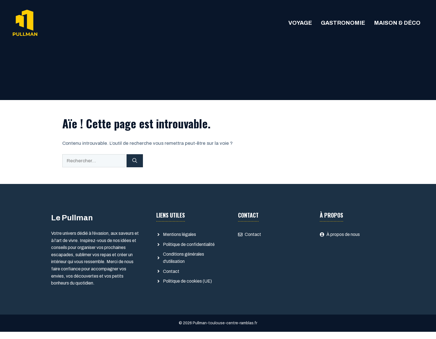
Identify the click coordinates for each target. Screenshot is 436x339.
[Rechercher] (135, 161)
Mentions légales (179, 234)
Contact (171, 271)
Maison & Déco (397, 23)
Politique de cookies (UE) (187, 281)
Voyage (300, 23)
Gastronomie (343, 23)
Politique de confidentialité (189, 244)
